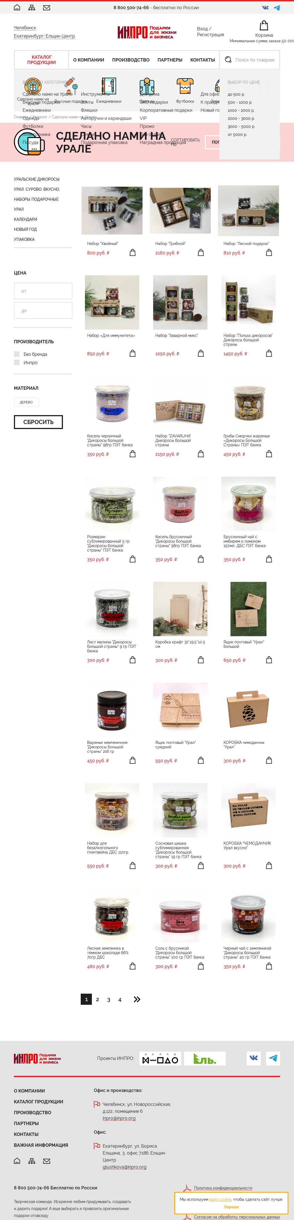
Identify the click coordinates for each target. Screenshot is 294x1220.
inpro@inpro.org (119, 1118)
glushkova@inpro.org (124, 1167)
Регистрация (210, 35)
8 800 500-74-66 (131, 7)
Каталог (40, 117)
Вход (202, 29)
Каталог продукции (38, 1101)
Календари (25, 219)
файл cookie (220, 1199)
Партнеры (26, 1123)
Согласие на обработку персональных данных (237, 1217)
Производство (32, 1112)
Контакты (26, 1134)
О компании (29, 1091)
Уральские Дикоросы (37, 179)
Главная (21, 117)
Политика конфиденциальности (223, 1188)
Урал (19, 209)
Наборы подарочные (36, 199)
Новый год (25, 229)
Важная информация (41, 1145)
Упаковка (24, 239)
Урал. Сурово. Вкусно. (37, 189)
